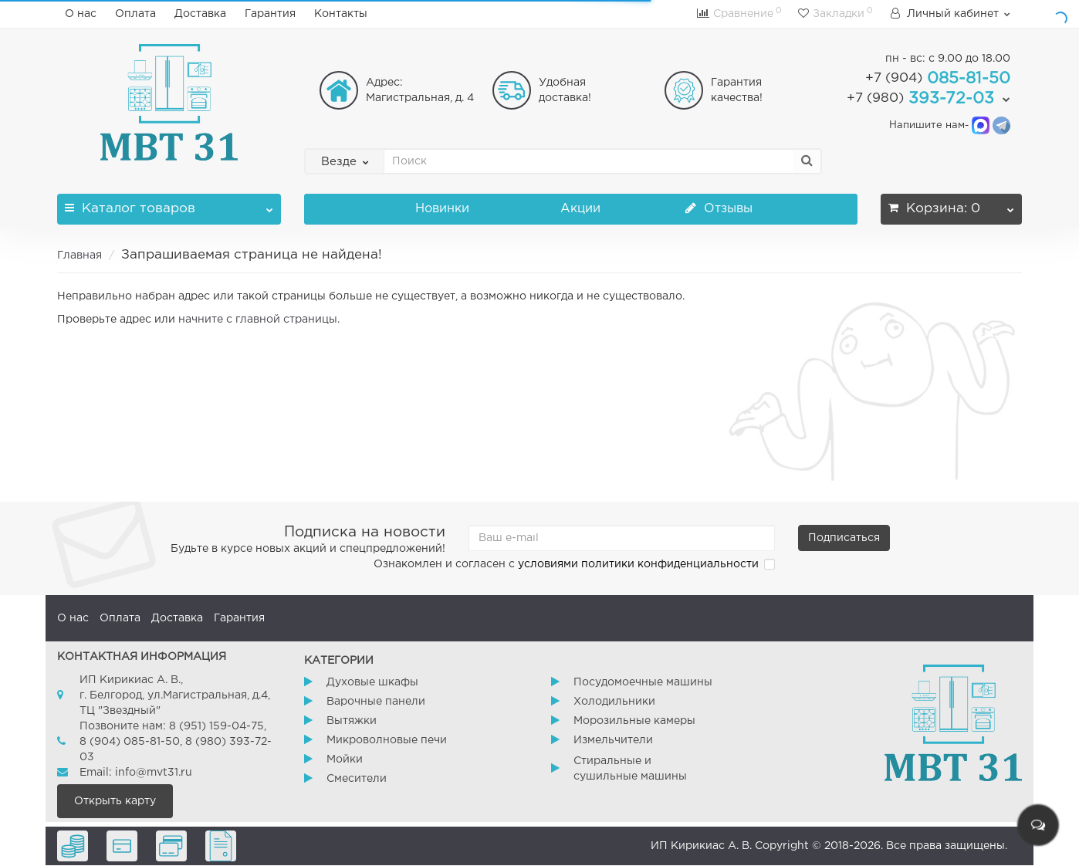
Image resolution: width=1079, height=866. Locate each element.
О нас (80, 14)
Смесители (356, 778)
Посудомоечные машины (642, 682)
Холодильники (614, 701)
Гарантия (270, 14)
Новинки (442, 209)
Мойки (344, 759)
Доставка (200, 14)
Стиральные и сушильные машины (630, 768)
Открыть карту (115, 801)
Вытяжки (351, 721)
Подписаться (844, 538)
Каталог (169, 204)
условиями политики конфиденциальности (638, 564)
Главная (79, 255)
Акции (580, 209)
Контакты (340, 14)
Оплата (135, 14)
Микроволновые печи (386, 740)
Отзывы (719, 209)
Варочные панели (375, 701)
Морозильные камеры (634, 721)
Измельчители (613, 740)
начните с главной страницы (257, 319)
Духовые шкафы (372, 682)
